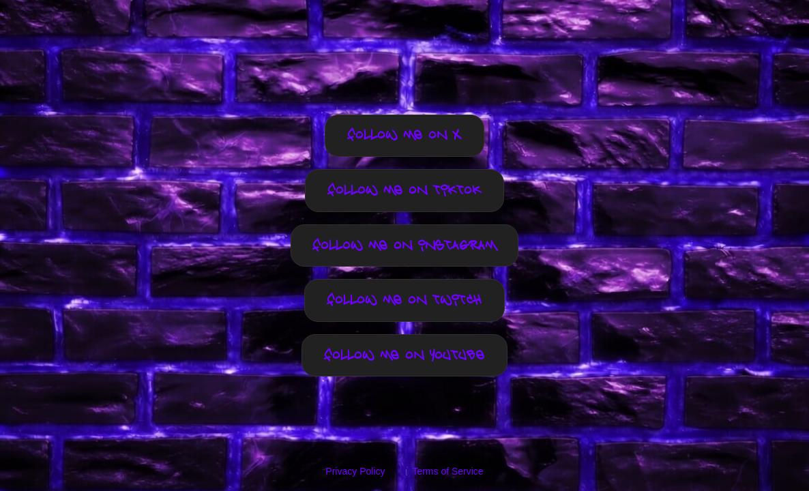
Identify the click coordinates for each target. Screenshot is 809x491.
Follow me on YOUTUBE (404, 355)
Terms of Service (447, 471)
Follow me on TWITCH (404, 300)
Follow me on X (404, 136)
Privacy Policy (355, 471)
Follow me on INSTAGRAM (405, 245)
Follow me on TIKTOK (404, 190)
